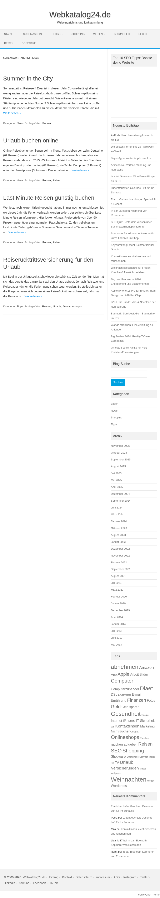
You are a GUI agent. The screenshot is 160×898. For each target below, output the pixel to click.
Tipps (20, 306)
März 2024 (117, 514)
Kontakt (67, 877)
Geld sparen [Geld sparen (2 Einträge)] (130, 707)
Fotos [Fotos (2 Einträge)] (151, 700)
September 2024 (120, 500)
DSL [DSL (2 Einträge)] (114, 694)
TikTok (53, 883)
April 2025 (117, 487)
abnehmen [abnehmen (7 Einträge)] (124, 667)
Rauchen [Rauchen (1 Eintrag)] (144, 738)
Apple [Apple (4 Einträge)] (123, 674)
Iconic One (144, 894)
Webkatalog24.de (80, 14)
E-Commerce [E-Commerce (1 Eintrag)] (124, 695)
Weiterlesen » (12, 113)
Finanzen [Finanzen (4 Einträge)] (136, 700)
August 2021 (118, 576)
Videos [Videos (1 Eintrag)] (143, 768)
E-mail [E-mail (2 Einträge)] (136, 694)
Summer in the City (28, 78)
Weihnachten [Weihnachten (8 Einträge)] (128, 779)
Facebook (39, 883)
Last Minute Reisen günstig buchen (48, 197)
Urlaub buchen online (30, 140)
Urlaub (57, 180)
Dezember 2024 (120, 493)
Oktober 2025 (119, 452)
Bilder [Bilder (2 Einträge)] (144, 674)
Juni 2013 (116, 637)
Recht (143, 34)
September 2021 (120, 569)
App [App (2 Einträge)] (114, 674)
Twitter (144, 877)
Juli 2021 (116, 582)
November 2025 (120, 445)
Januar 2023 (118, 541)
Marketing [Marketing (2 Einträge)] (147, 726)
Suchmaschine (33, 34)
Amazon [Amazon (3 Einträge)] (146, 667)
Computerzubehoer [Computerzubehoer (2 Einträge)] (125, 689)
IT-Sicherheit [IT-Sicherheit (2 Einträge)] (145, 720)
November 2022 (120, 555)
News (20, 123)
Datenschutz (84, 877)
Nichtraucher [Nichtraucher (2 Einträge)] (120, 731)
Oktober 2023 (119, 528)
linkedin (10, 883)
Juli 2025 (116, 473)
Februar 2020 (119, 596)
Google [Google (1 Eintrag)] (145, 715)
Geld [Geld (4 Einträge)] (116, 706)
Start (8, 34)
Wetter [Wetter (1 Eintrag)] (150, 780)
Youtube (24, 883)
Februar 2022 (119, 562)
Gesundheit (122, 34)
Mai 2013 (116, 644)
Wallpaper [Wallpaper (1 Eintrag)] (116, 773)
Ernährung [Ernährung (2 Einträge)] (118, 700)
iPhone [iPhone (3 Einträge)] (129, 720)
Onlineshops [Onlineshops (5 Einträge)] (125, 737)
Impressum (102, 877)
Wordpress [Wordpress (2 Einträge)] (119, 786)
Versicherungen (72, 306)
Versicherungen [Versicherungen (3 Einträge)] (125, 768)
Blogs (56, 34)
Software (29, 43)
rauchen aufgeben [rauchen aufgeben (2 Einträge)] (124, 744)
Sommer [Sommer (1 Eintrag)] (143, 757)
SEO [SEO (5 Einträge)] (116, 750)
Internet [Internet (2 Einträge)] (116, 720)
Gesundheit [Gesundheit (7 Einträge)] (126, 714)
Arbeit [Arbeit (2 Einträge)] (134, 674)
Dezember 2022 (120, 548)
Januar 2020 (118, 603)
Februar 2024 (119, 521)
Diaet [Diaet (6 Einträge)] (146, 688)
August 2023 (118, 535)
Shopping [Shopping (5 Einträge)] (133, 750)
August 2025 (118, 466)
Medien (98, 34)
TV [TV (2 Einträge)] (117, 762)
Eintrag (53, 877)
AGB (117, 877)
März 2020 (117, 589)
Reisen (9, 43)
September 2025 (120, 459)
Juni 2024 (116, 507)
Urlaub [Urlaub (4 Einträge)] (126, 762)
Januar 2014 (118, 624)
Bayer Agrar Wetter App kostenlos (131, 158)
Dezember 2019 (120, 610)
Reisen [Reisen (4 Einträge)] (145, 744)
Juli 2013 (116, 630)
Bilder (114, 403)
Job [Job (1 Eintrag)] (112, 726)
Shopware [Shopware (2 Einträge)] (118, 756)
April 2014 (117, 617)
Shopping (78, 34)
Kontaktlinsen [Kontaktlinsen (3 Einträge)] (127, 726)
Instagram (129, 877)
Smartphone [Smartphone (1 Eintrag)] (132, 757)
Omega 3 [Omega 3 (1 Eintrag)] (135, 731)
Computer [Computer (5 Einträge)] (122, 681)
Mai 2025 (116, 480)
